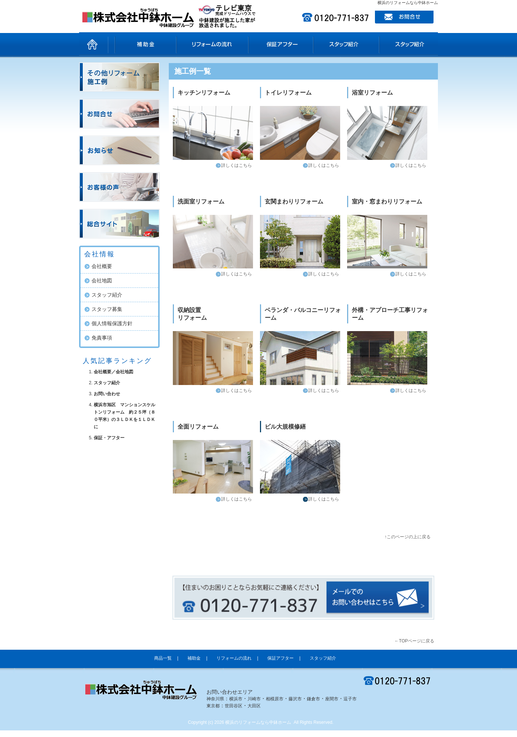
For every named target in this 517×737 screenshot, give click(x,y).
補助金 (169, 44)
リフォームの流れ (222, 44)
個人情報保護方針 (112, 323)
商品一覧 (128, 44)
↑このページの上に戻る (407, 536)
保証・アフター (109, 437)
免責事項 (102, 338)
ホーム (93, 44)
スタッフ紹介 (343, 44)
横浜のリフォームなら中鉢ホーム (258, 722)
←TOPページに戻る (414, 641)
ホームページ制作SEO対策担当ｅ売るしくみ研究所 (392, 734)
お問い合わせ (107, 393)
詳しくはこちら (236, 165)
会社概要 (102, 266)
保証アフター (284, 44)
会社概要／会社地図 (113, 371)
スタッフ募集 (107, 309)
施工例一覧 (192, 71)
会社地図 (102, 280)
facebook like (254, 561)
